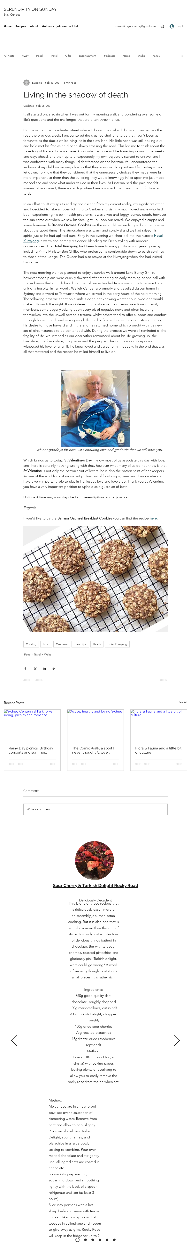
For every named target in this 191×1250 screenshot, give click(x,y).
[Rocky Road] (77, 1240)
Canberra (61, 644)
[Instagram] (162, 26)
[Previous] (14, 1041)
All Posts (9, 55)
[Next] (177, 1041)
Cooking (31, 644)
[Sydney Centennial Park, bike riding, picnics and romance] (32, 725)
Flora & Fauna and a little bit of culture (158, 750)
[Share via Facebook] (25, 668)
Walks (141, 55)
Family (156, 55)
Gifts (68, 55)
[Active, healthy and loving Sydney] (95, 725)
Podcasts (109, 55)
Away (25, 55)
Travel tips (80, 644)
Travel (53, 55)
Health (97, 644)
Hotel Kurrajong (117, 644)
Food (39, 55)
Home (126, 55)
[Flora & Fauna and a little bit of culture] (159, 725)
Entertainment (87, 55)
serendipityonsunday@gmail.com (136, 26)
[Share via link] (54, 668)
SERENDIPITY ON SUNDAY (30, 9)
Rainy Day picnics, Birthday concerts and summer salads (31, 750)
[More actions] (165, 82)
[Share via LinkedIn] (44, 668)
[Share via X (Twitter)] (35, 668)
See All (183, 702)
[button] (182, 55)
